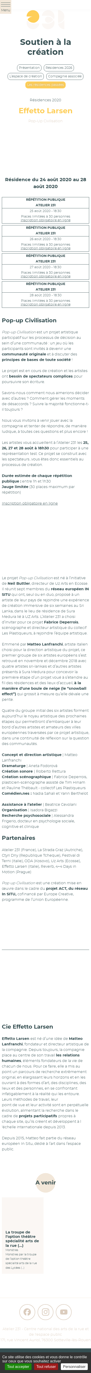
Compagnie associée (65, 76)
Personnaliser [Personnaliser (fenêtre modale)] (74, 1367)
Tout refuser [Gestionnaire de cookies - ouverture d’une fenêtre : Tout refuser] (46, 1367)
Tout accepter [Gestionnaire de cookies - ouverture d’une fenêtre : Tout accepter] (18, 1367)
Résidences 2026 (59, 68)
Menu (5, 7)
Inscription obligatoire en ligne (45, 220)
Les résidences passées (45, 85)
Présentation (29, 68)
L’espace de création (25, 76)
